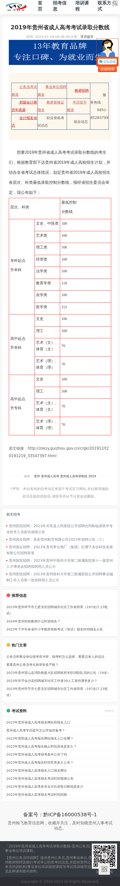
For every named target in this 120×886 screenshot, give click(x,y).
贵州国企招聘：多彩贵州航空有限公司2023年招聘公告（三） (57, 539)
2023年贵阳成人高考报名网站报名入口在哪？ (39, 738)
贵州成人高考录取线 (73, 476)
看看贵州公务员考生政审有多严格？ (32, 665)
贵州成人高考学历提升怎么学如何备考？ (35, 730)
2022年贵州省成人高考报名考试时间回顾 (36, 794)
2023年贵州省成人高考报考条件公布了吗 (36, 754)
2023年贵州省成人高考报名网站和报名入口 (38, 722)
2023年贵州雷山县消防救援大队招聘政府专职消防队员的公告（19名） (58, 673)
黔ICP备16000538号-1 (70, 815)
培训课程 (82, 6)
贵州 (37, 476)
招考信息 (59, 6)
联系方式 (104, 6)
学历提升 (87, 37)
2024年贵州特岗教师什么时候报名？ (33, 621)
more (109, 711)
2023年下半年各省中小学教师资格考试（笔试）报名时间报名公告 (54, 629)
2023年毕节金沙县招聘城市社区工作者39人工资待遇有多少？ (51, 681)
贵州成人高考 (50, 476)
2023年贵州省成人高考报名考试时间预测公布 (39, 778)
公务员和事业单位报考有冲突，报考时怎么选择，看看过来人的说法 (55, 657)
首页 (40, 6)
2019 (92, 476)
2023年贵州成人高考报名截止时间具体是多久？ (41, 746)
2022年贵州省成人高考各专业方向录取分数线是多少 (44, 786)
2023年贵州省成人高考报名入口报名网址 (36, 770)
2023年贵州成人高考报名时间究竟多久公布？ (39, 762)
